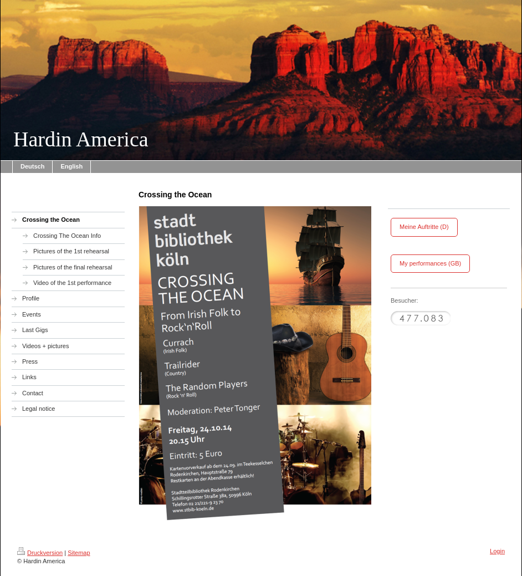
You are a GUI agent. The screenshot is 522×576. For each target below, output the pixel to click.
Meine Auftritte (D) (424, 226)
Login (497, 551)
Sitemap (79, 552)
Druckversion (40, 552)
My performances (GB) (430, 263)
